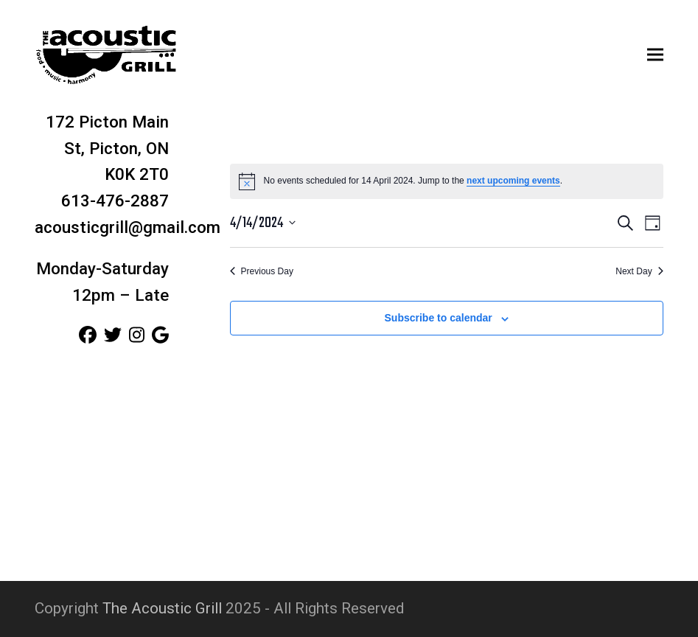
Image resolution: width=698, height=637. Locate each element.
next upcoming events (513, 180)
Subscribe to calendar (438, 318)
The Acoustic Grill (162, 608)
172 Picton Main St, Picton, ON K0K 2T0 (107, 148)
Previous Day (261, 271)
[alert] (446, 181)
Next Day (639, 271)
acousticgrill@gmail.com (127, 227)
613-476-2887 (115, 200)
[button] (655, 54)
